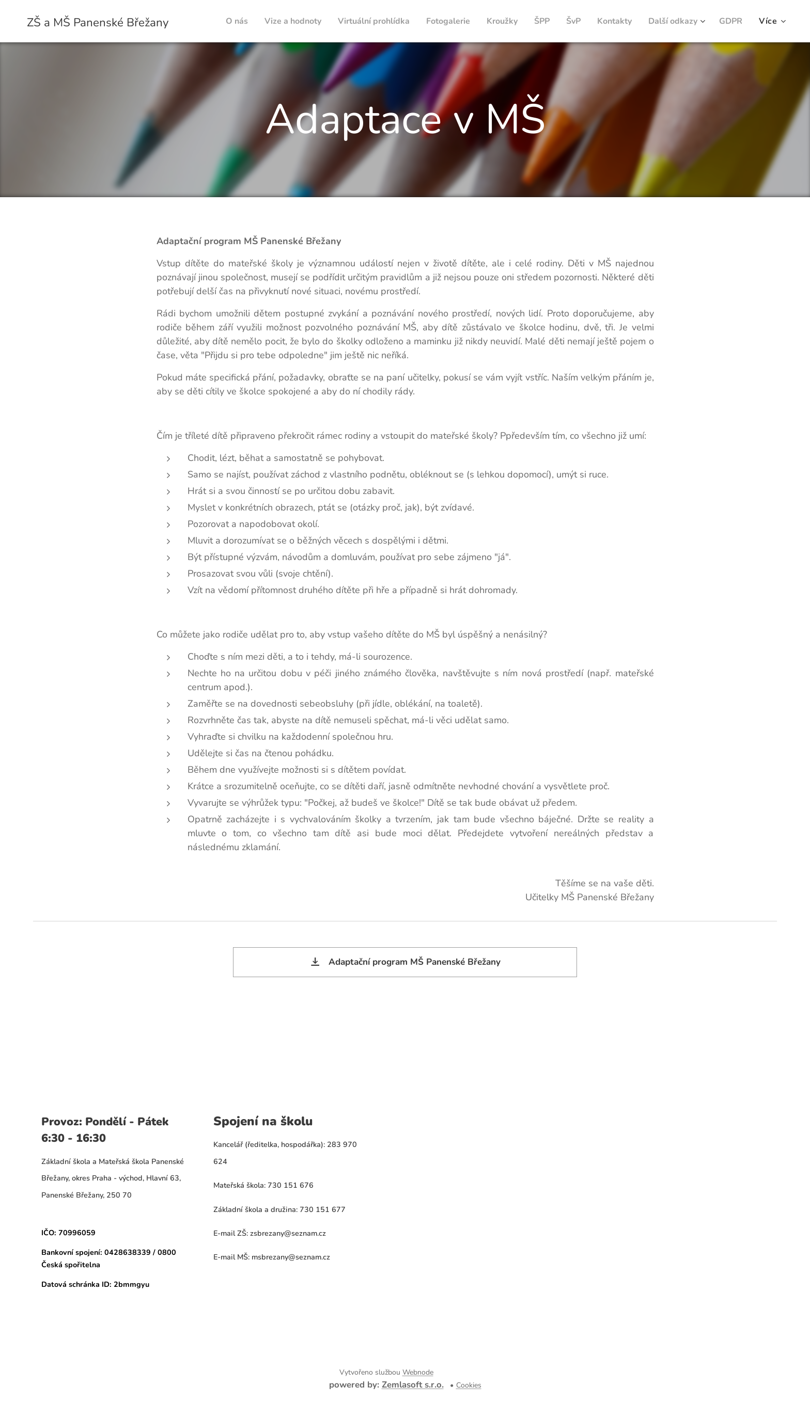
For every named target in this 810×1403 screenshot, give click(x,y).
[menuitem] (246, 21)
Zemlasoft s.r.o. (413, 1385)
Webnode (417, 1372)
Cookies (468, 1385)
